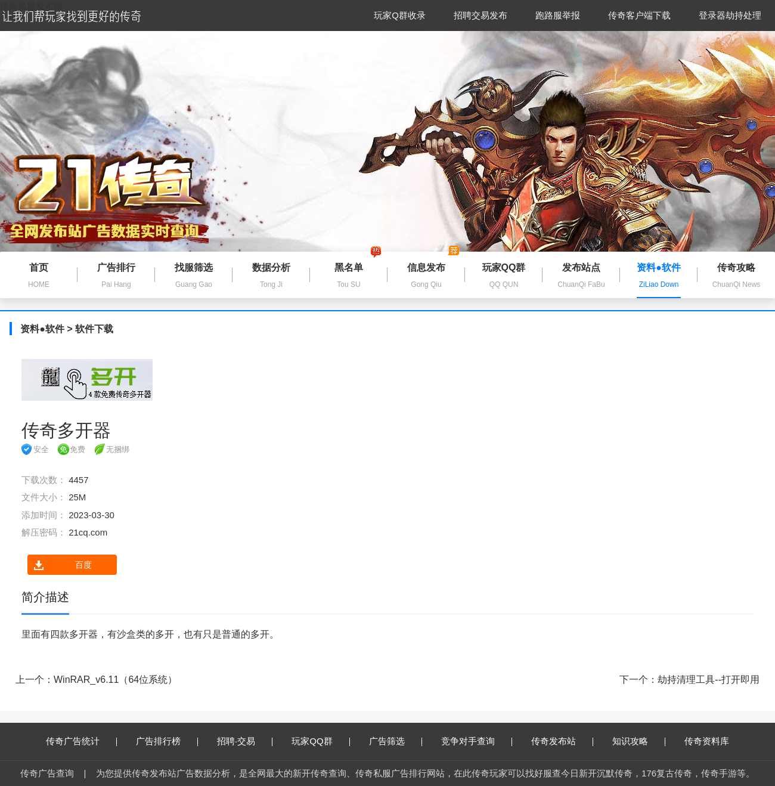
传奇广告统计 (81, 741)
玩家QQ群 (320, 741)
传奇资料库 (706, 741)
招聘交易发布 (480, 15)
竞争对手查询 (476, 741)
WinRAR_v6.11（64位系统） (115, 679)
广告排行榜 (167, 741)
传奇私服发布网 (31, 6)
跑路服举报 (557, 15)
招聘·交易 (244, 741)
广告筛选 (395, 741)
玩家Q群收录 (400, 15)
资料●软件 (42, 329)
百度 (59, 565)
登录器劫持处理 (730, 15)
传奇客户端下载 (639, 15)
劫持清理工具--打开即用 (709, 679)
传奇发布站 (562, 741)
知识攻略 (638, 741)
